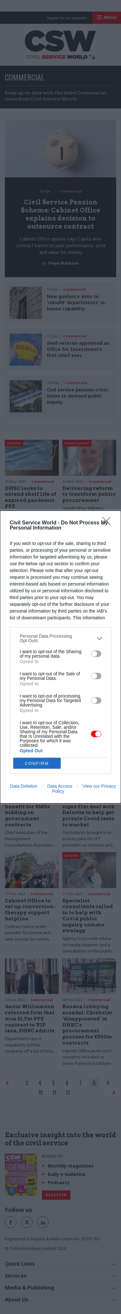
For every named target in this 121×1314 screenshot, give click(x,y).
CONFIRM (37, 763)
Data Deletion (23, 786)
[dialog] (60, 657)
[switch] (96, 654)
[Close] (108, 523)
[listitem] (60, 638)
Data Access (59, 786)
